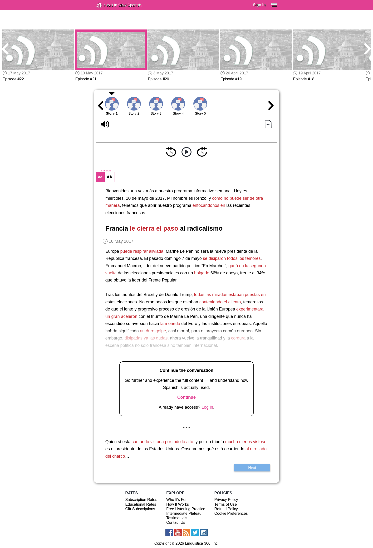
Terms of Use (225, 504)
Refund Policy (226, 509)
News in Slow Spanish (106, 5)
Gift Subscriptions (140, 509)
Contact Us (175, 522)
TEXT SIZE (105, 171)
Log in (207, 407)
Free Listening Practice (185, 509)
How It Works (177, 504)
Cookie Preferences (231, 513)
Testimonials (176, 518)
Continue (186, 397)
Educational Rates (140, 504)
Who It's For (176, 500)
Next (252, 468)
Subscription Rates (141, 500)
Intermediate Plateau (183, 513)
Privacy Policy (226, 500)
